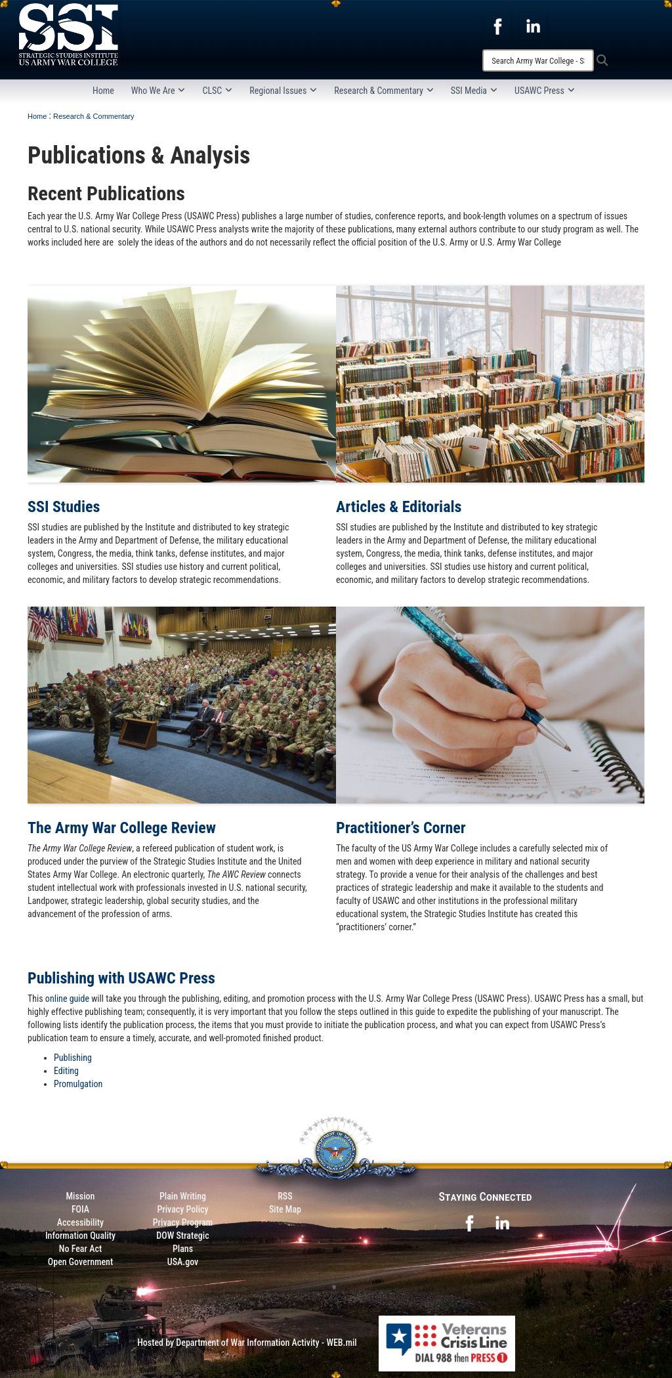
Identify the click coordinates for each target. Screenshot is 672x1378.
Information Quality (80, 1235)
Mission (80, 1196)
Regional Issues (283, 90)
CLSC (217, 90)
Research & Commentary (384, 90)
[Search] (538, 60)
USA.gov (183, 1262)
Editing (66, 1071)
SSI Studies (64, 507)
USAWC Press (544, 90)
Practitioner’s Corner (401, 828)
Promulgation (78, 1084)
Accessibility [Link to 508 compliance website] (80, 1222)
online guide (67, 998)
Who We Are (158, 90)
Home (103, 90)
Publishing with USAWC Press (121, 978)
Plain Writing (182, 1196)
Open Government (80, 1262)
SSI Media (474, 90)
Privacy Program (183, 1222)
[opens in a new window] (497, 25)
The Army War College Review (122, 828)
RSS (285, 1196)
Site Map (285, 1209)
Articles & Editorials (398, 507)
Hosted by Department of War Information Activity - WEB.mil (247, 1342)
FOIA (80, 1209)
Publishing (73, 1057)
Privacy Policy (182, 1209)
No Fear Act (80, 1248)
